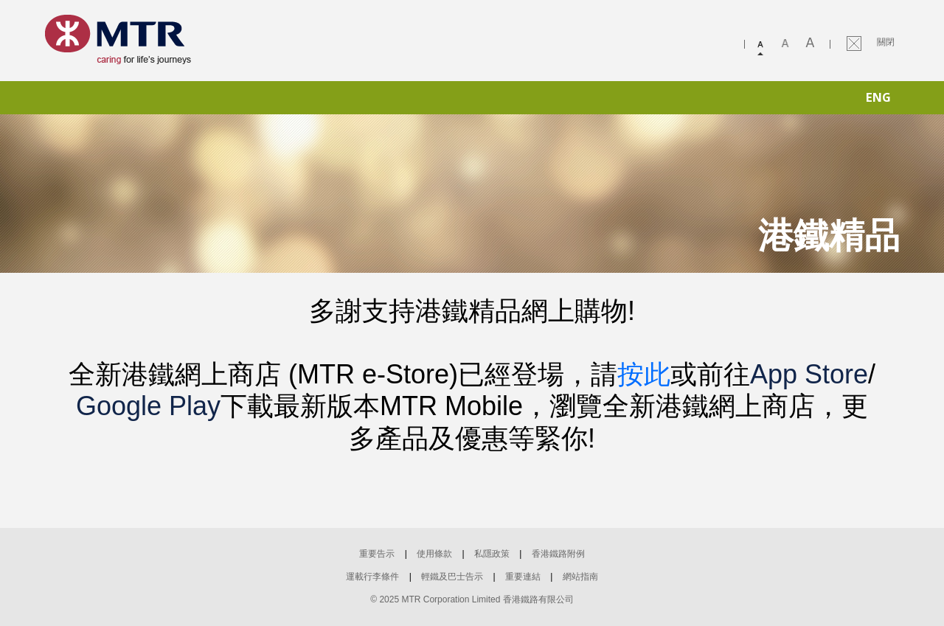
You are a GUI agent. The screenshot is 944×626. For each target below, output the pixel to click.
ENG (878, 97)
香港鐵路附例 (558, 554)
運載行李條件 (372, 576)
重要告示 (377, 554)
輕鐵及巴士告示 (452, 576)
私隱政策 (492, 554)
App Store (809, 374)
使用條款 (434, 554)
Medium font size (786, 44)
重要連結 (523, 576)
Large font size (811, 44)
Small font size (761, 44)
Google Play (148, 406)
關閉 (886, 42)
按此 (643, 374)
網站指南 (580, 576)
